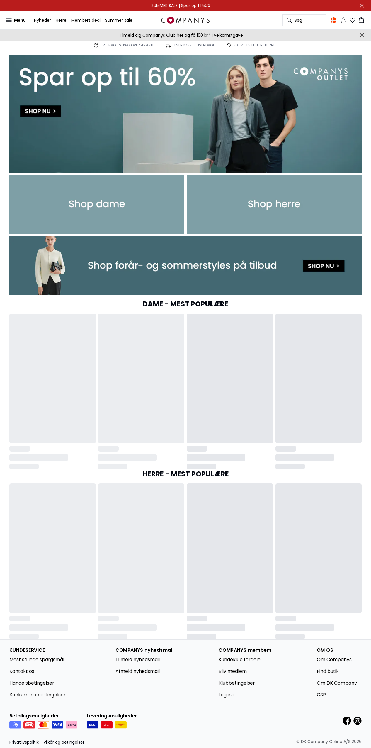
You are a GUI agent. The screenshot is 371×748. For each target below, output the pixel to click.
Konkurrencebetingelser (37, 694)
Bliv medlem (233, 671)
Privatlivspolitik (24, 742)
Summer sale (118, 20)
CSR (321, 694)
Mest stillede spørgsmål (36, 659)
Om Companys (334, 659)
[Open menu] (14, 20)
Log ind (226, 694)
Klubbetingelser (237, 683)
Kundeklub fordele (240, 659)
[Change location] (333, 20)
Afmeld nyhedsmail (137, 671)
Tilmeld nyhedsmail (137, 659)
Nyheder (42, 20)
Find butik (328, 671)
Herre (61, 20)
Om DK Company (337, 683)
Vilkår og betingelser (63, 742)
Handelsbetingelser (31, 683)
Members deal (86, 20)
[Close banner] (362, 5)
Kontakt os (21, 671)
